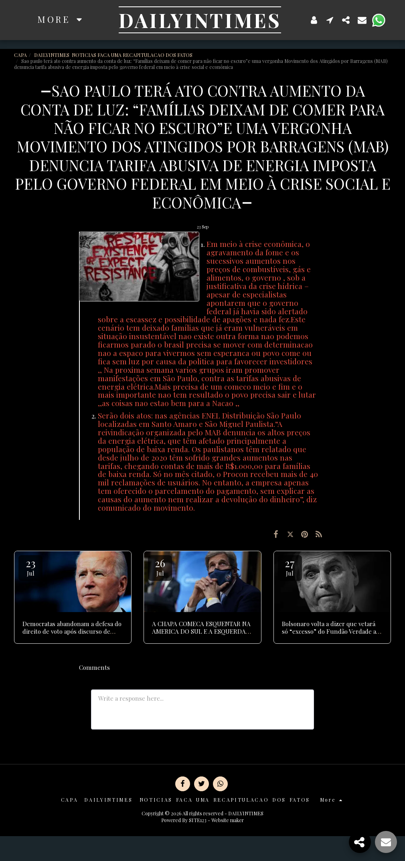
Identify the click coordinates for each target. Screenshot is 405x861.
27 (290, 566)
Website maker (227, 820)
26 (160, 566)
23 (30, 566)
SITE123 (198, 820)
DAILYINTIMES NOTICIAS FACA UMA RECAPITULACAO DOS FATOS (114, 55)
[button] (330, 19)
